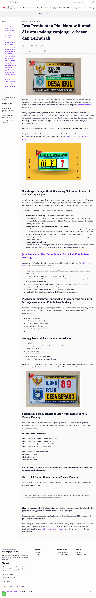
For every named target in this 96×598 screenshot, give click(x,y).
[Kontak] (23, 586)
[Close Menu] (93, 14)
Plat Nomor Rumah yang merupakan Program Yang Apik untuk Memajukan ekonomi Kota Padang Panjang (10, 55)
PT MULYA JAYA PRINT (14, 591)
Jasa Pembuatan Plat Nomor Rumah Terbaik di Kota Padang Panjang (10, 43)
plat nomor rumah (84, 105)
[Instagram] (11, 586)
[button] (10, 2)
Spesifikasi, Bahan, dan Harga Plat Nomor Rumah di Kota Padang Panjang (10, 74)
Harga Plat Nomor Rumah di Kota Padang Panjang (10, 84)
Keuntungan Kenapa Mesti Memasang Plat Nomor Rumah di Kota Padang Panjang (10, 31)
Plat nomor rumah (52, 14)
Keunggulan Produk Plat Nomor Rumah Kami (10, 65)
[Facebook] (4, 586)
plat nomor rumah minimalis (53, 529)
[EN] (5, 2)
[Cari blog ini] (78, 2)
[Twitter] (18, 586)
